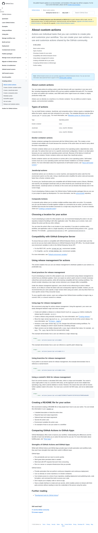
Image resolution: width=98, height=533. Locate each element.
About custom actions (9, 84)
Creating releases (84, 316)
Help (62, 524)
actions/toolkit (80, 193)
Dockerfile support (8, 98)
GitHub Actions (6, 14)
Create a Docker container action (12, 87)
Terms (44, 524)
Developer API (81, 524)
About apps (47, 439)
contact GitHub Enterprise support (65, 23)
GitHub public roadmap (65, 77)
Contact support (37, 512)
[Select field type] (53, 12)
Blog (92, 524)
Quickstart (5, 18)
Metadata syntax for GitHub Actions (79, 115)
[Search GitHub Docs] (83, 12)
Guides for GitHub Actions (9, 108)
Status (58, 524)
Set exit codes (7, 101)
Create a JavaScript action (10, 90)
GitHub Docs (9, 3)
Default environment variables (58, 254)
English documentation (74, 4)
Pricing (74, 524)
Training (87, 524)
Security (53, 524)
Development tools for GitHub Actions (46, 495)
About (63, 526)
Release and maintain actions (11, 104)
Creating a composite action (47, 208)
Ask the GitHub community (40, 509)
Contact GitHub (68, 524)
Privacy (48, 524)
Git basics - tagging (55, 321)
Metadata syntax (7, 96)
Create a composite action (10, 93)
